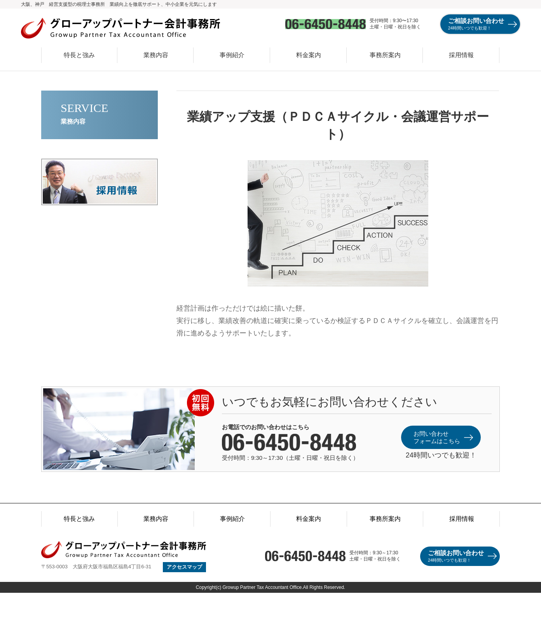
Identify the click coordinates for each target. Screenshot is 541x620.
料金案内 (308, 55)
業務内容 (155, 55)
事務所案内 (385, 55)
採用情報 (461, 55)
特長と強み (79, 55)
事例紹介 (232, 55)
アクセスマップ (184, 567)
